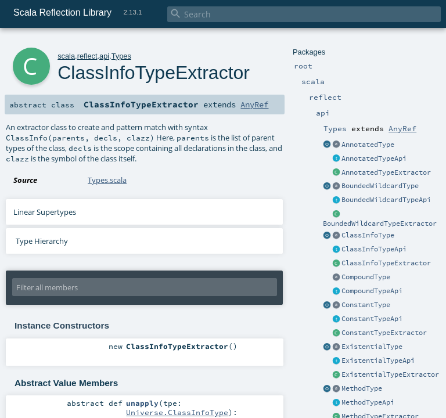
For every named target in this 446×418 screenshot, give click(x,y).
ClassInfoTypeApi (374, 249)
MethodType (361, 388)
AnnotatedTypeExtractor (386, 172)
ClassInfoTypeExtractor (386, 263)
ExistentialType (371, 347)
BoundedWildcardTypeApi (386, 200)
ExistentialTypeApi (378, 360)
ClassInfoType (367, 235)
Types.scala (107, 180)
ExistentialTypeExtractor (390, 374)
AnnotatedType (367, 144)
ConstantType (365, 305)
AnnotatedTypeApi (374, 158)
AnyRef (402, 128)
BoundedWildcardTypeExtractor (380, 223)
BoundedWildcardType (380, 186)
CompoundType (365, 277)
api (104, 56)
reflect (87, 56)
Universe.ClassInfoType (177, 412)
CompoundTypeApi (371, 291)
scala (66, 56)
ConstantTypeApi (371, 319)
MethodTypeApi (367, 402)
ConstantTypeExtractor (384, 333)
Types (121, 56)
